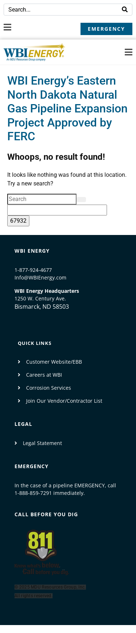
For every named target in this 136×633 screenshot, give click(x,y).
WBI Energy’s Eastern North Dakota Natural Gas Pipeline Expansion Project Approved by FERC (67, 108)
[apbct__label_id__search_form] (57, 210)
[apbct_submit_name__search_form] (18, 220)
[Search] (125, 9)
